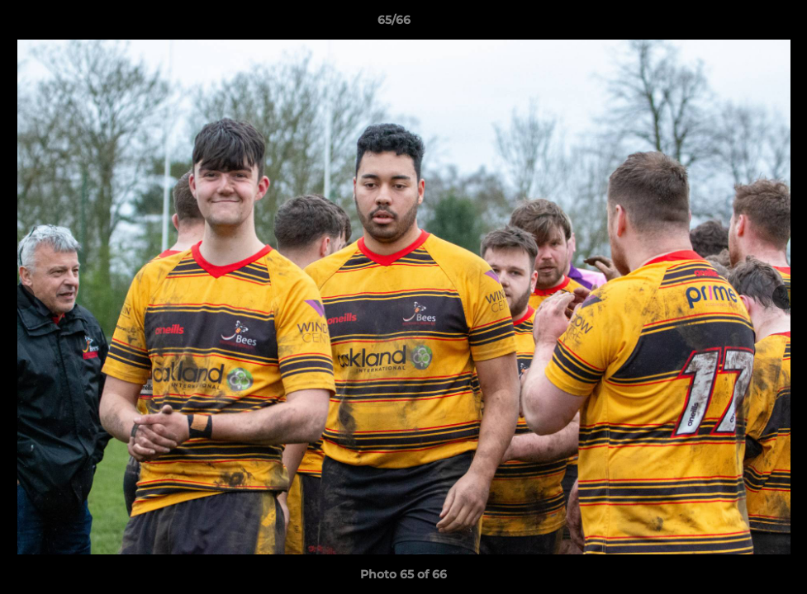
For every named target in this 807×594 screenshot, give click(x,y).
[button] (738, 23)
